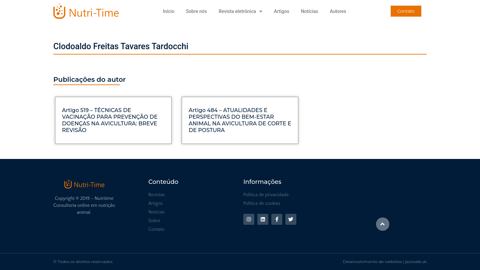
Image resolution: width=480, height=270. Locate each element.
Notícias (309, 11)
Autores (338, 11)
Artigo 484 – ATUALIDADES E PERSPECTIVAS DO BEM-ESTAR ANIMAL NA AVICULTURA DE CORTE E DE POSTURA (240, 120)
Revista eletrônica (240, 11)
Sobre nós (196, 11)
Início (168, 11)
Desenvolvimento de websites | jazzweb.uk (385, 261)
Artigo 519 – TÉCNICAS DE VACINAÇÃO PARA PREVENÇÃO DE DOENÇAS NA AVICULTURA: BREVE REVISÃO (110, 120)
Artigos (281, 11)
